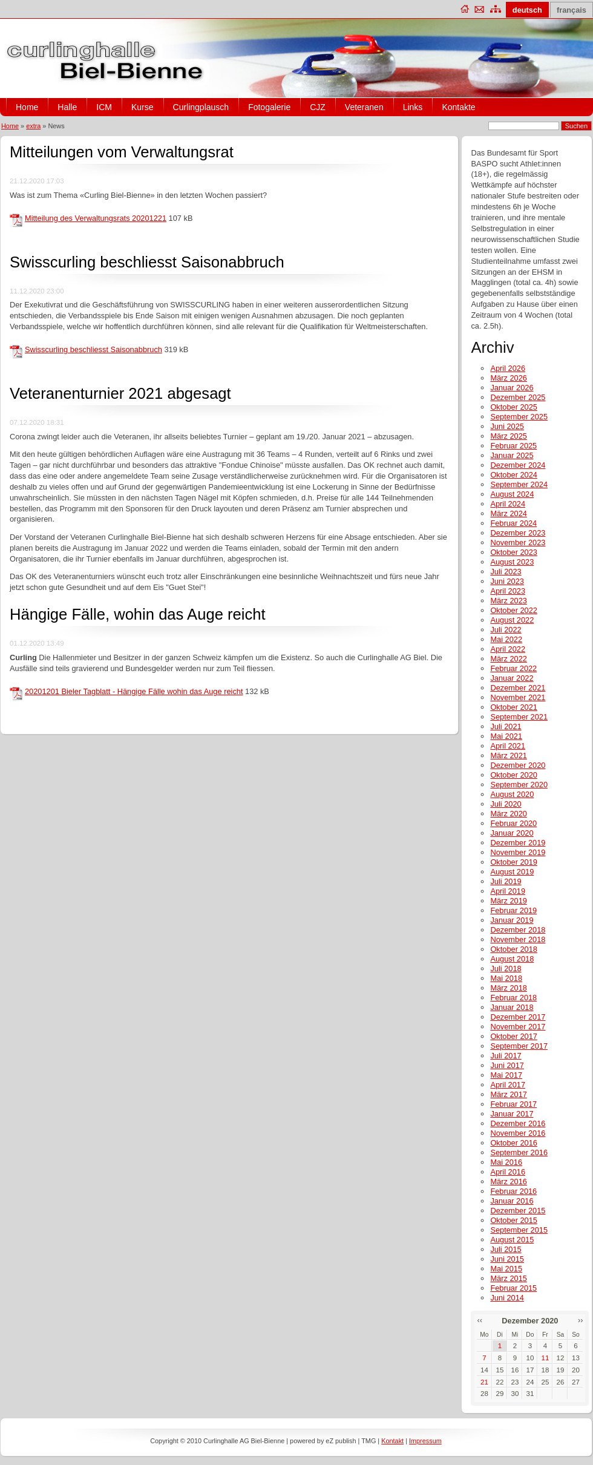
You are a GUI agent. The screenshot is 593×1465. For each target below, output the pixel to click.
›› (580, 1320)
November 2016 (517, 1133)
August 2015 (512, 1239)
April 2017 (507, 1084)
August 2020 (512, 794)
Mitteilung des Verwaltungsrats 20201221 (95, 218)
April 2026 (507, 368)
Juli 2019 (505, 881)
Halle (67, 107)
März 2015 (508, 1278)
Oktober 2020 (513, 774)
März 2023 (508, 600)
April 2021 (507, 745)
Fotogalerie (269, 107)
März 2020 (508, 813)
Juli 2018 (505, 968)
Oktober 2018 (513, 949)
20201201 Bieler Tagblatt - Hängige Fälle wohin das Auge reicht (134, 691)
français (571, 10)
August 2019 (512, 871)
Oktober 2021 (513, 707)
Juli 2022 (505, 629)
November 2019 (517, 852)
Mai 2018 (506, 978)
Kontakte (458, 107)
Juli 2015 (505, 1249)
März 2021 (508, 755)
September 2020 (519, 784)
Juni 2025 (507, 426)
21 (484, 1382)
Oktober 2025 (513, 406)
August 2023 (512, 561)
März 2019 (508, 900)
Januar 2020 (511, 832)
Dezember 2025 (517, 397)
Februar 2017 (513, 1104)
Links (413, 107)
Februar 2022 (513, 668)
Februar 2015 (513, 1288)
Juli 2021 (505, 726)
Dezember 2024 (517, 465)
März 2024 (508, 513)
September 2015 (519, 1229)
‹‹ (479, 1320)
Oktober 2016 (513, 1142)
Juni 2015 (507, 1258)
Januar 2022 (511, 678)
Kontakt (392, 1440)
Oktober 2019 (513, 862)
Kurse (142, 107)
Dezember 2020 (517, 765)
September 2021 (519, 716)
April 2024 (507, 503)
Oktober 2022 (513, 610)
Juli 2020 (505, 803)
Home (27, 107)
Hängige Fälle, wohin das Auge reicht (138, 614)
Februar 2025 (513, 445)
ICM (104, 107)
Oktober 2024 (513, 474)
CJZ (318, 107)
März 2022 (508, 658)
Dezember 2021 (517, 687)
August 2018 (512, 958)
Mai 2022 (506, 639)
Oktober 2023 (513, 552)
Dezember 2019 (517, 842)
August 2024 (512, 494)
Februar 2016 (513, 1191)
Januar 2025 (511, 455)
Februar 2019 (513, 910)
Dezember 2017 (517, 1016)
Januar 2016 (511, 1200)
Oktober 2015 (513, 1220)
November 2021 (517, 697)
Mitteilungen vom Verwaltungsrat (122, 151)
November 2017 (517, 1026)
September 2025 (519, 416)
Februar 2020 (513, 823)
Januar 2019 (511, 920)
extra (33, 125)
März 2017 (508, 1094)
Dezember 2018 (517, 929)
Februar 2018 (513, 997)
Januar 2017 (511, 1113)
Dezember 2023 (517, 532)
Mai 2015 (506, 1268)
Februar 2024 (513, 523)
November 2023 (517, 542)
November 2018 (517, 939)
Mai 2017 (506, 1075)
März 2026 (508, 377)
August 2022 (512, 619)
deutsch (527, 10)
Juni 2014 (507, 1297)
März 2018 (508, 987)
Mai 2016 (506, 1162)
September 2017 (519, 1045)
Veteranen (364, 107)
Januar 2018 (511, 1007)
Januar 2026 (511, 387)
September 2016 (519, 1152)
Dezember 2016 (517, 1123)
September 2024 (519, 484)
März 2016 (508, 1181)
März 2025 (508, 436)
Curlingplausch (201, 107)
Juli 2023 (505, 571)
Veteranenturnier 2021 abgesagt (120, 393)
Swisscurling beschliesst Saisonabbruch (147, 262)
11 (545, 1358)
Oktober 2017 (513, 1036)
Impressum (425, 1440)
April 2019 (507, 891)
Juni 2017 (507, 1065)
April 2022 (507, 649)
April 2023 (507, 590)
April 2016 (507, 1171)
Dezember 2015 (517, 1210)
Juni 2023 (507, 581)
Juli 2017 (505, 1055)
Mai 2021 (506, 736)
